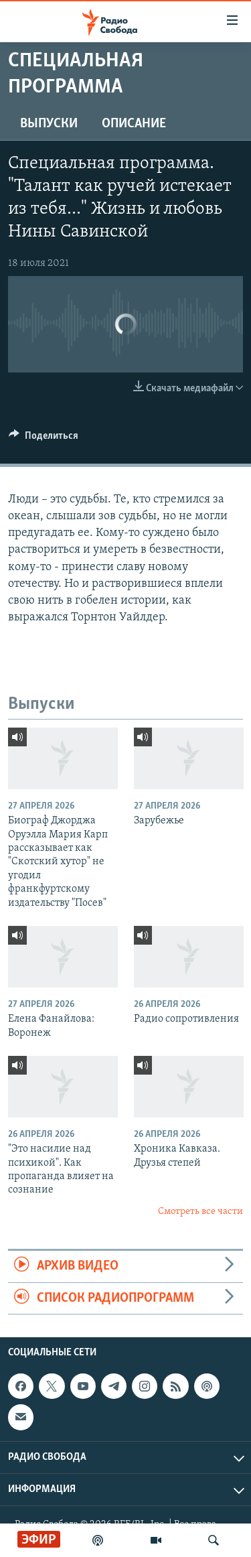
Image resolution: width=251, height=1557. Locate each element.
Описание (134, 124)
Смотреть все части (200, 1212)
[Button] (43, 439)
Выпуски (49, 124)
